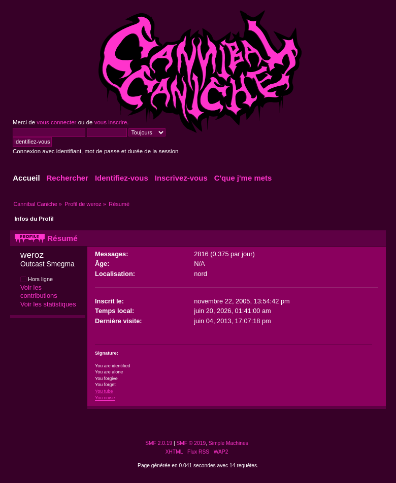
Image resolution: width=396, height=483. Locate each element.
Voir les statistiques (48, 304)
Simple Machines (228, 443)
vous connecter (56, 122)
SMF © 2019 (191, 443)
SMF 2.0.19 (158, 443)
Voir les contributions (38, 292)
